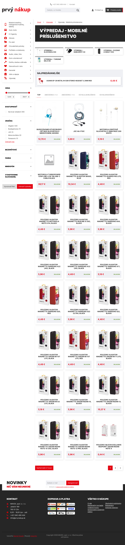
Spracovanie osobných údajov (96, 516)
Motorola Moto (14, 135)
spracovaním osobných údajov (65, 492)
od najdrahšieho (107, 95)
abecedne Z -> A (68, 95)
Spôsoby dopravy (111, 513)
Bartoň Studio (19, 541)
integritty (33, 541)
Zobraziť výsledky (24, 186)
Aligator (12, 126)
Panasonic (13, 138)
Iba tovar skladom (16, 112)
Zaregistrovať (73, 488)
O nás (90, 508)
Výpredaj (49, 22)
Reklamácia (109, 510)
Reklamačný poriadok (95, 510)
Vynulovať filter (9, 186)
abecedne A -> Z (51, 95)
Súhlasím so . (61, 492)
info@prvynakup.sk (17, 523)
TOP (38, 95)
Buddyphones (14, 129)
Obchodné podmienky (113, 508)
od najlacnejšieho (87, 95)
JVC (10, 132)
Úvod (39, 22)
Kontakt (72, 4)
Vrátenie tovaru (93, 513)
